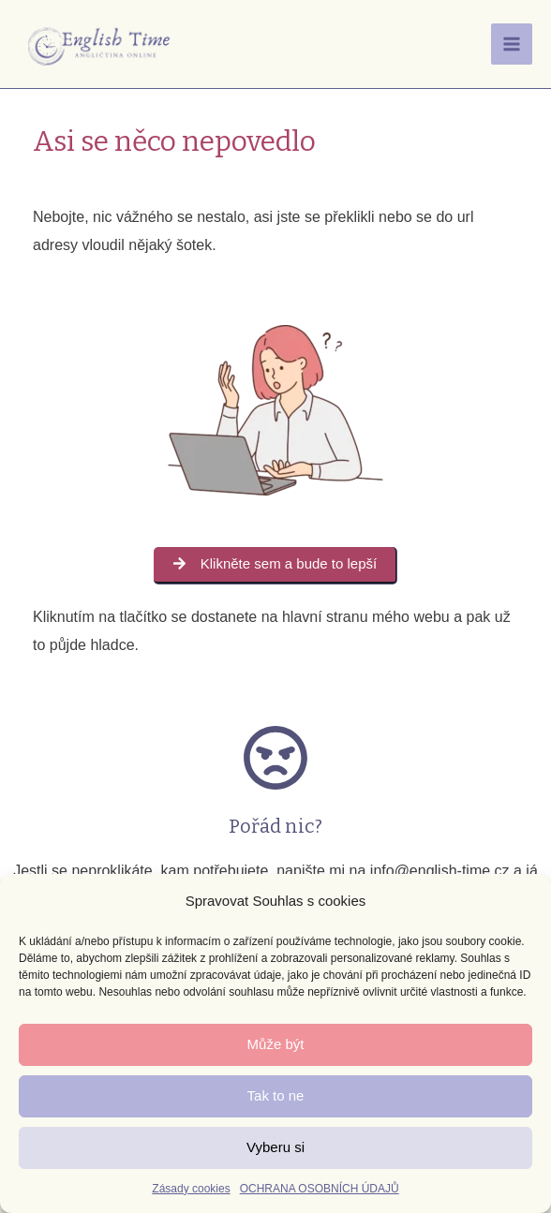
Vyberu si (275, 1147)
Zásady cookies (191, 1188)
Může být (276, 1044)
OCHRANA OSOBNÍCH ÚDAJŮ (319, 1188)
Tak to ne (276, 1095)
